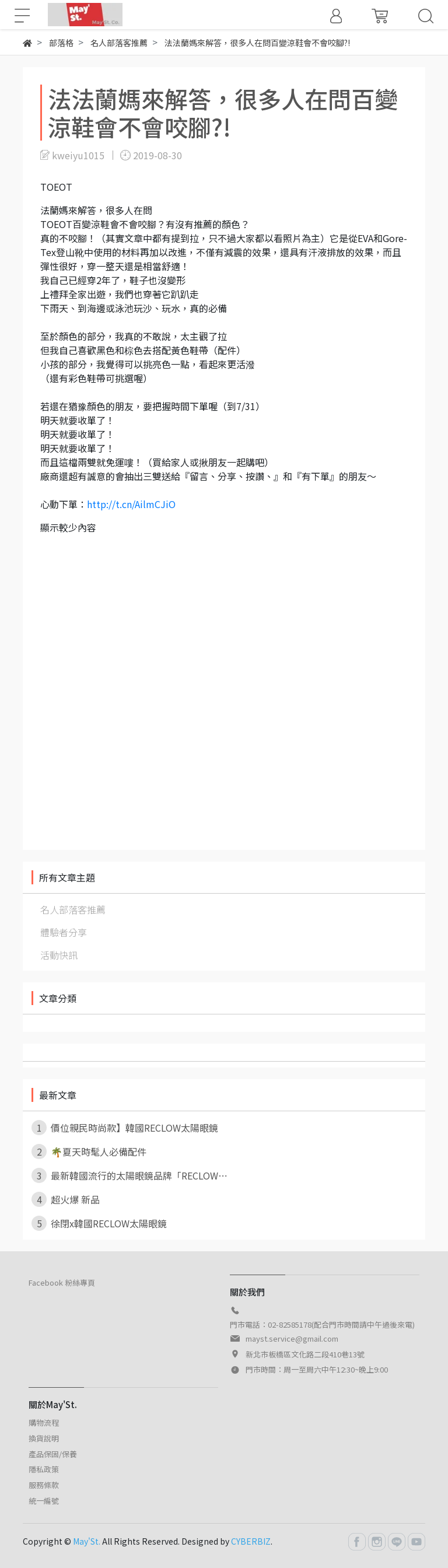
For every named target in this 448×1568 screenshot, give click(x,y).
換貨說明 (44, 1438)
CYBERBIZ (251, 1541)
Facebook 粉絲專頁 (62, 1282)
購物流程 (44, 1422)
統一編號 (44, 1500)
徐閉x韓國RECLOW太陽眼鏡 (99, 1223)
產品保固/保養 (53, 1454)
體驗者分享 (63, 932)
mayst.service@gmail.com (292, 1338)
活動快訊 (59, 955)
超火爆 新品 (66, 1199)
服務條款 (44, 1484)
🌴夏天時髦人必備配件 (89, 1151)
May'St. (86, 1541)
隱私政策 (44, 1469)
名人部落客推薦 (73, 909)
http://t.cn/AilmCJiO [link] (131, 504)
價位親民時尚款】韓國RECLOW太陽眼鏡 (125, 1127)
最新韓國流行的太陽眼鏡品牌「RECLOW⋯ (130, 1175)
